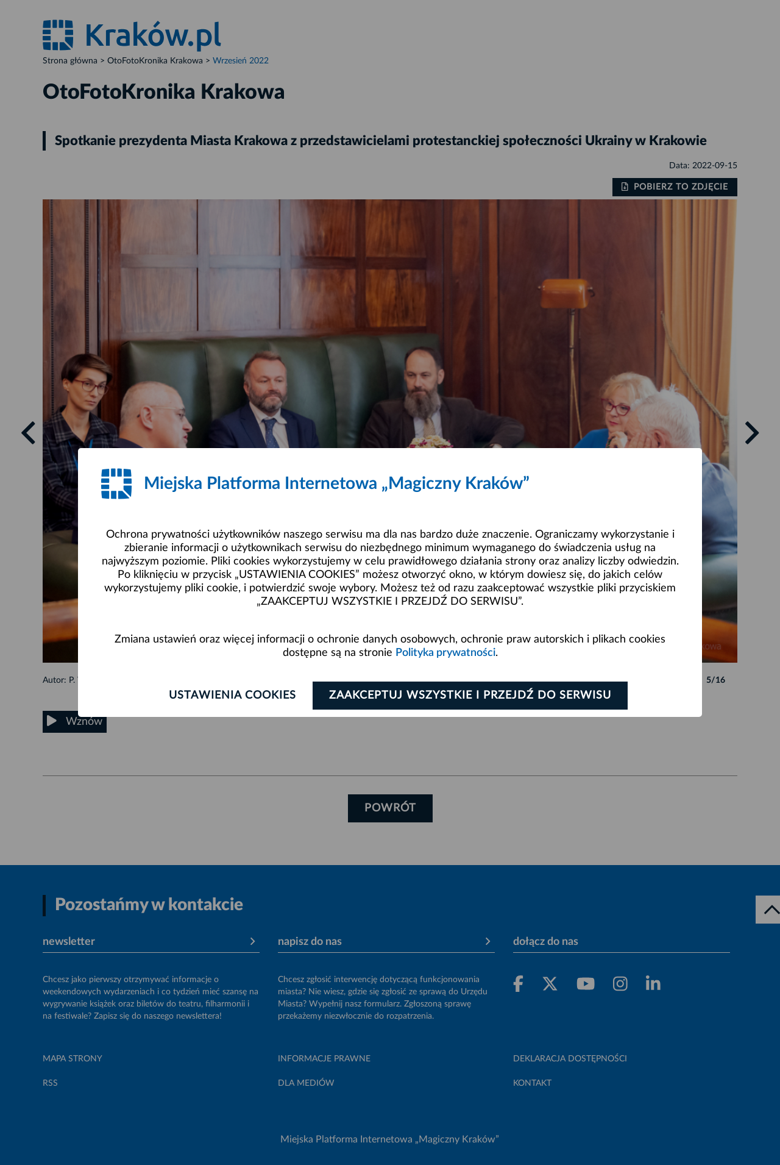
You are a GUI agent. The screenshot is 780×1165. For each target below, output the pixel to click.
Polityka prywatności (445, 652)
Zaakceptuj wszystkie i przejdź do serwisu (470, 695)
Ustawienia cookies (232, 695)
